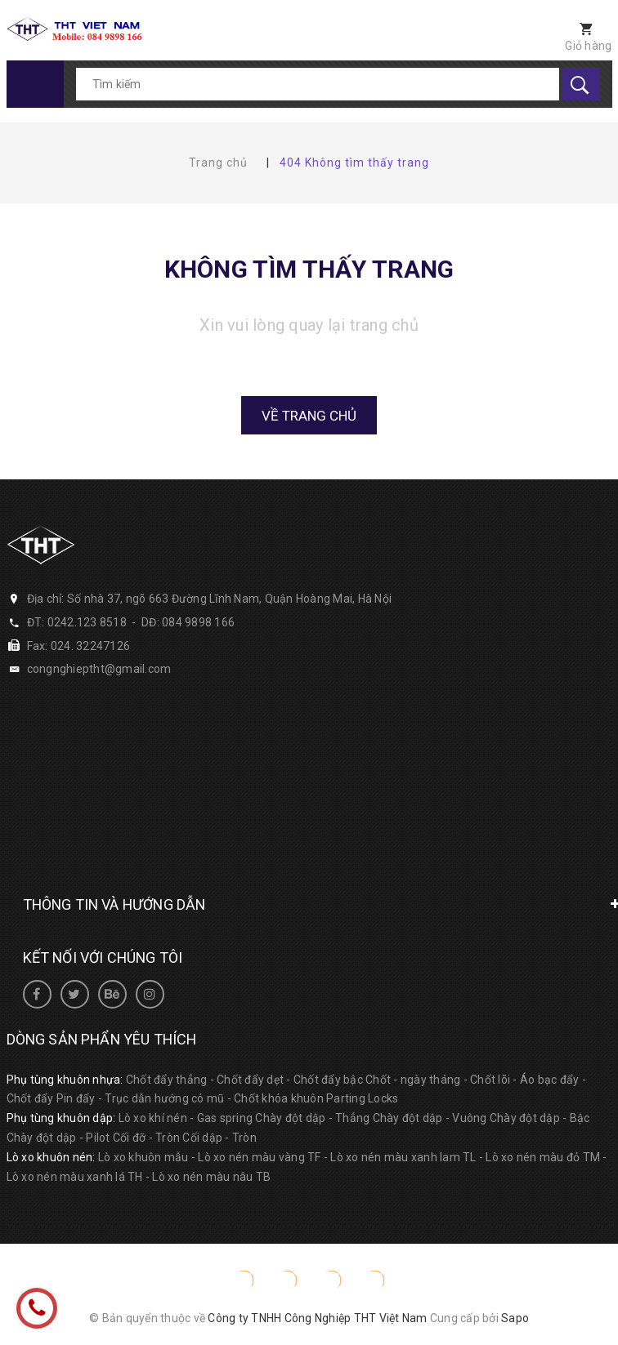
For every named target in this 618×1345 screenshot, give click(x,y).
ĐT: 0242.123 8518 (77, 622)
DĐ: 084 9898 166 (188, 622)
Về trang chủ (309, 416)
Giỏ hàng (588, 45)
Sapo (515, 1318)
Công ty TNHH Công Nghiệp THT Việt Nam (317, 1318)
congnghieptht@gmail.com (99, 668)
